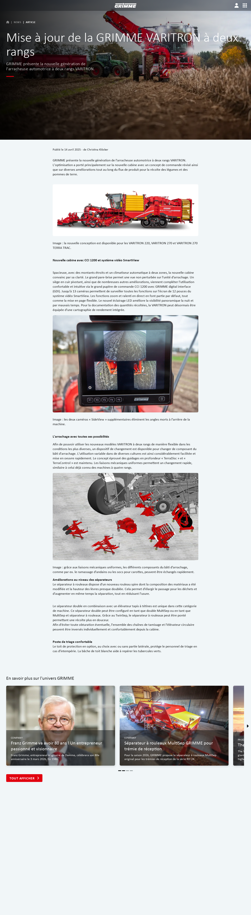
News (17, 22)
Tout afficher (24, 778)
